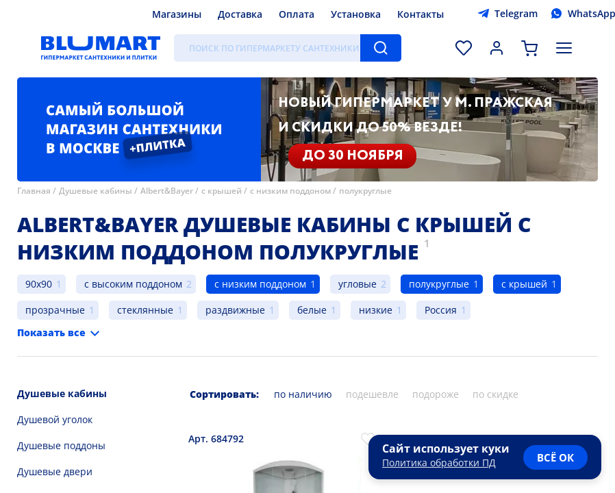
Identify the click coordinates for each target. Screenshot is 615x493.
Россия (441, 309)
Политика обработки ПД (439, 462)
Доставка (240, 14)
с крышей (221, 191)
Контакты (420, 14)
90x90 (38, 283)
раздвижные (235, 309)
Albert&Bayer (166, 191)
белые (312, 309)
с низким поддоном (290, 191)
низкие (375, 309)
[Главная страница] (100, 48)
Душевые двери (54, 471)
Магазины (176, 14)
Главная (34, 191)
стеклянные (145, 309)
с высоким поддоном (133, 283)
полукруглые (365, 191)
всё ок (555, 457)
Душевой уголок (54, 419)
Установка (356, 14)
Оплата (296, 14)
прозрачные (55, 309)
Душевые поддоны (61, 445)
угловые (357, 283)
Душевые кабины (95, 191)
